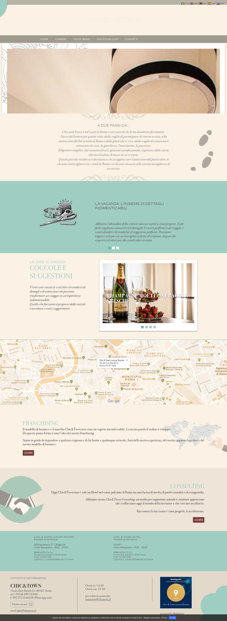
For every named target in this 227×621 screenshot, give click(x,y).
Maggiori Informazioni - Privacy (155, 618)
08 (195, 16)
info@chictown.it (26, 610)
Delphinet (178, 613)
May (184, 21)
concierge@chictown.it (98, 599)
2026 (184, 24)
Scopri (28, 452)
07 (184, 16)
